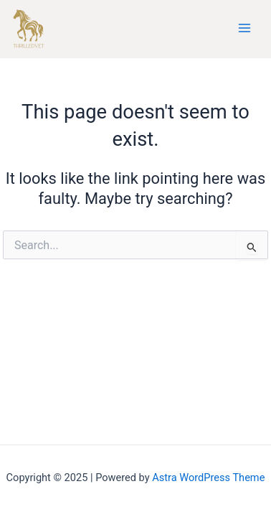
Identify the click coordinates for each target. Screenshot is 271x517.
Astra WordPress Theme (208, 477)
